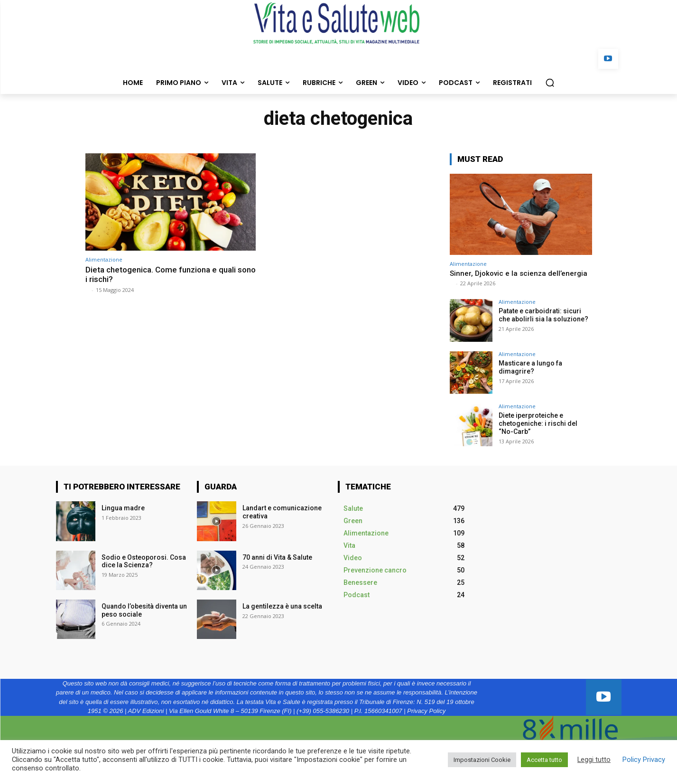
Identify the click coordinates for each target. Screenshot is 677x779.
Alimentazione (103, 259)
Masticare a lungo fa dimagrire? (530, 367)
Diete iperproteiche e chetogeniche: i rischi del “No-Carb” (538, 423)
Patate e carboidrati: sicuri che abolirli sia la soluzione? (544, 315)
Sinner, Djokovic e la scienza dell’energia (518, 273)
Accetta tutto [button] (544, 759)
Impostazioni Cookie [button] (482, 759)
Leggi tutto (594, 759)
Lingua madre (123, 508)
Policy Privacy (643, 759)
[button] (549, 82)
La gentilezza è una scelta (282, 606)
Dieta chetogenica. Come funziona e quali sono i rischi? (170, 274)
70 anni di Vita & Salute (277, 557)
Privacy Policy (426, 710)
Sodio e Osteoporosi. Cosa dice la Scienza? (144, 561)
